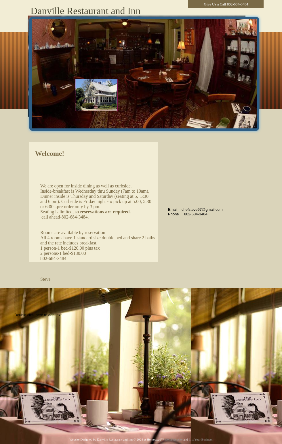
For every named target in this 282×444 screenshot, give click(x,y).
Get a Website (173, 439)
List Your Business (201, 439)
